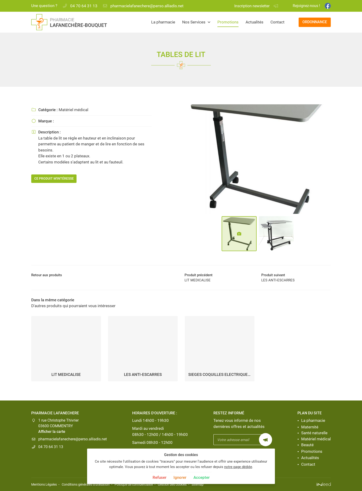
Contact (277, 22)
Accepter (201, 477)
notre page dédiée (238, 467)
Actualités (254, 22)
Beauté (307, 445)
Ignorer (179, 477)
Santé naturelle (314, 433)
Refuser (159, 477)
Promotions (228, 22)
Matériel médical (316, 439)
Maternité (309, 427)
